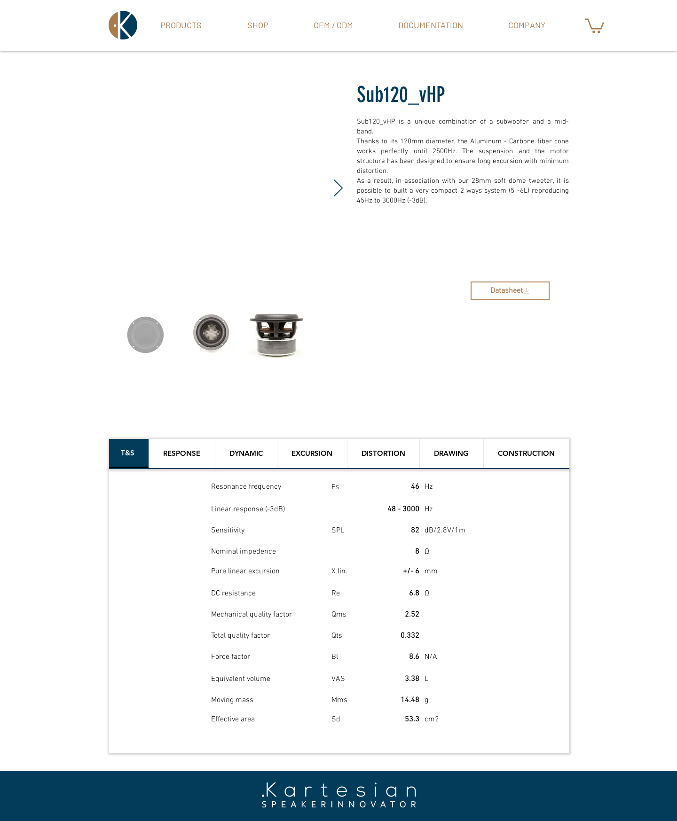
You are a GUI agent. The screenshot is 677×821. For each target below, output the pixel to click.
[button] (257, 25)
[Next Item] (338, 189)
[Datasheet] (510, 290)
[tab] (129, 453)
